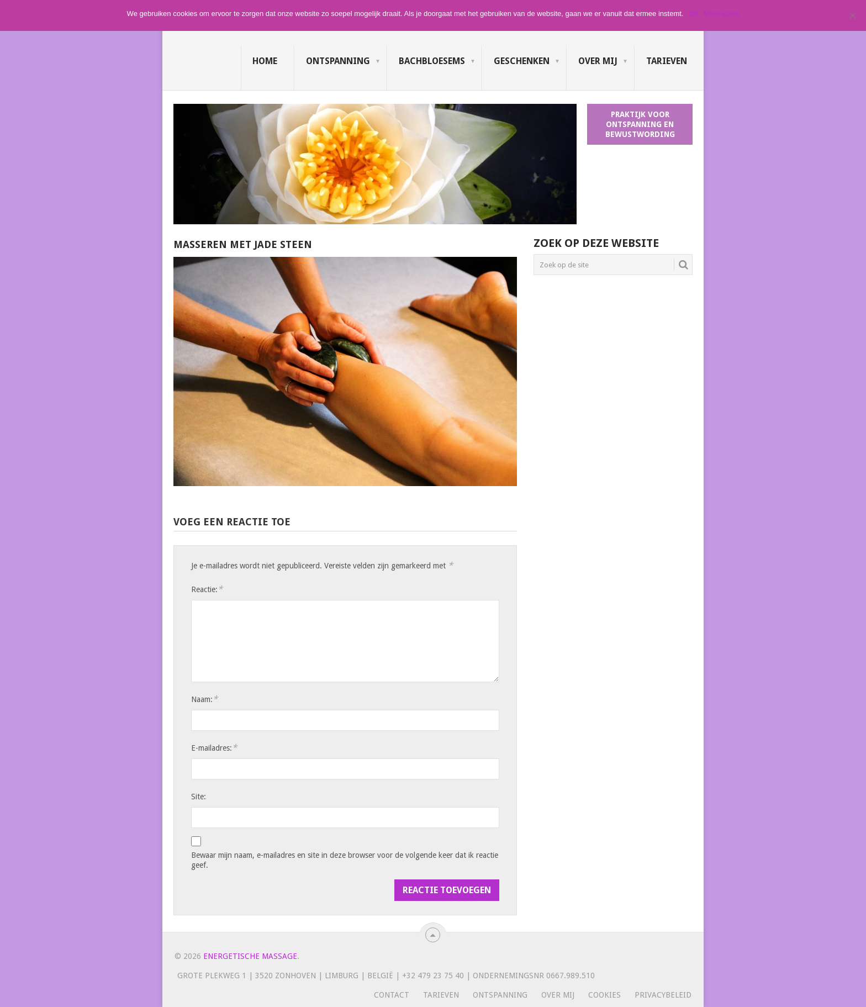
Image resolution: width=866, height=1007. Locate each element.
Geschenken (522, 61)
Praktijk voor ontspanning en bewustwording (640, 124)
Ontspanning (338, 61)
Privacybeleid (663, 994)
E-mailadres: (214, 747)
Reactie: (207, 589)
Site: (198, 796)
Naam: (204, 699)
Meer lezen (721, 13)
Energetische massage (250, 956)
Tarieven (666, 61)
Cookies (604, 994)
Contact (391, 994)
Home (264, 61)
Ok (693, 13)
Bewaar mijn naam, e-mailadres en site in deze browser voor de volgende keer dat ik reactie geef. (344, 860)
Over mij (597, 61)
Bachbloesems (432, 61)
